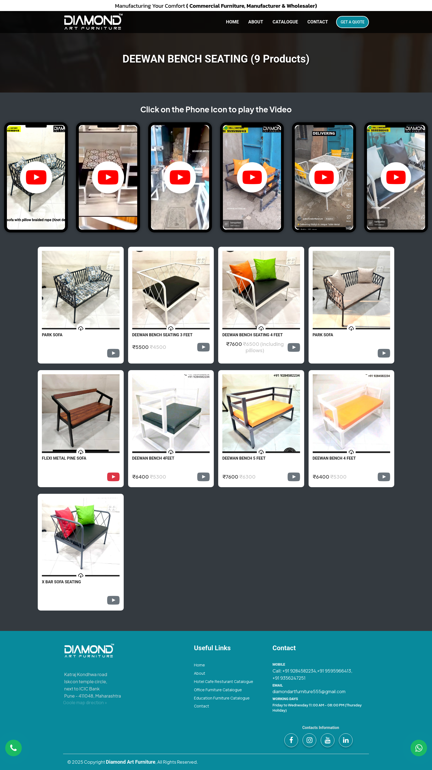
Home (232, 22)
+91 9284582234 (299, 671)
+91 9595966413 (334, 671)
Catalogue (285, 22)
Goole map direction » (85, 702)
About (255, 22)
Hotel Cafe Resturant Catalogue (223, 681)
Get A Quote (352, 22)
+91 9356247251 (289, 678)
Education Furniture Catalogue (222, 698)
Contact (317, 22)
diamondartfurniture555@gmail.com (308, 691)
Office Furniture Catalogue (218, 689)
